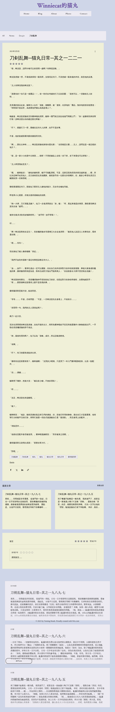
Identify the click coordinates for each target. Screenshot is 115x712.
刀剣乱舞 (25, 457)
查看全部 (100, 485)
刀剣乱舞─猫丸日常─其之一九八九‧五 (75, 494)
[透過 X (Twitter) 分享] (16, 470)
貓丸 (41, 457)
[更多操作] (95, 51)
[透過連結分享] (28, 470)
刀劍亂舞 (33, 36)
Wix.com (75, 621)
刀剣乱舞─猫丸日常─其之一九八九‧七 (22, 494)
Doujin (22, 36)
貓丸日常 (50, 457)
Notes (11, 36)
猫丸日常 (60, 457)
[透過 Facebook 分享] (11, 470)
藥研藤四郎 (72, 457)
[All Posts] (19, 661)
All (3, 36)
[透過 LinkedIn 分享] (22, 470)
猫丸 (34, 457)
